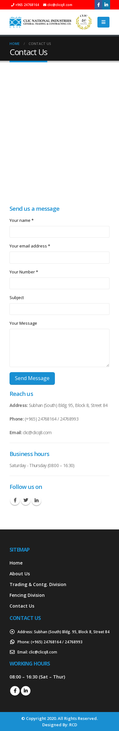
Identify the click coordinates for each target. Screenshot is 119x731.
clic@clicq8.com (43, 651)
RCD (73, 725)
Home (16, 563)
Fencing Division (27, 595)
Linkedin (36, 500)
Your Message (23, 323)
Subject (17, 297)
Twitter (25, 500)
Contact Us (22, 606)
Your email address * (30, 246)
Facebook (15, 500)
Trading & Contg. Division (38, 584)
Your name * (22, 220)
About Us (20, 574)
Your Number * (24, 272)
